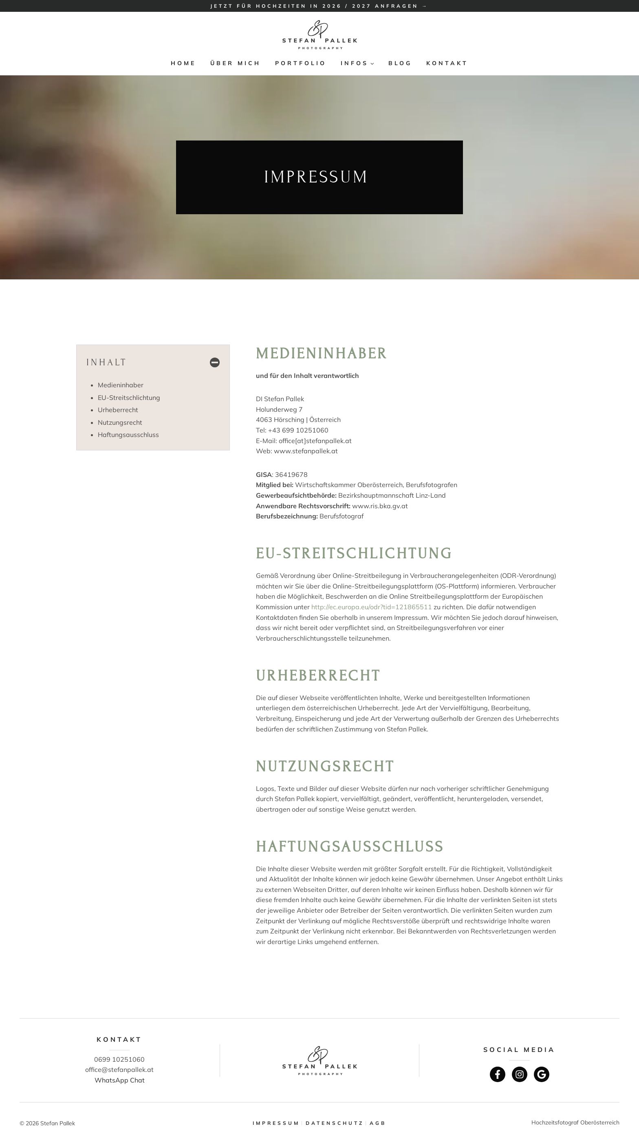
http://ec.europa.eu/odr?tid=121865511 (371, 607)
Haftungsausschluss (128, 434)
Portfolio (300, 63)
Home (183, 63)
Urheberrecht (118, 410)
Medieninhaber (120, 385)
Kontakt (447, 63)
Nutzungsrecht (120, 422)
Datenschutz (335, 1123)
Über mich (235, 63)
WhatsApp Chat (120, 1080)
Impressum (276, 1123)
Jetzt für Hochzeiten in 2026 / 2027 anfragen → (319, 6)
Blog (400, 63)
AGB (378, 1123)
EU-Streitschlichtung (129, 397)
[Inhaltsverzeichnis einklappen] (153, 362)
